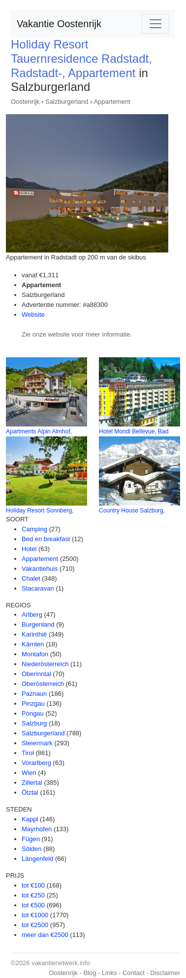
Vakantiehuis (40, 568)
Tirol (28, 753)
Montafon (35, 654)
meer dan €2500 (45, 934)
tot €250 (33, 895)
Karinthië (34, 634)
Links (109, 973)
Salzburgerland (66, 101)
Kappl (30, 819)
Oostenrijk (25, 101)
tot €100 (33, 885)
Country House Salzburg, (132, 510)
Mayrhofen (37, 829)
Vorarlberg (36, 762)
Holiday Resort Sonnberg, (39, 510)
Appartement (111, 101)
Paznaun (34, 693)
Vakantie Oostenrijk (59, 23)
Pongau (33, 713)
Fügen (31, 839)
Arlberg (32, 614)
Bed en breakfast (46, 539)
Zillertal (32, 782)
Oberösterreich (43, 683)
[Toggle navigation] (155, 24)
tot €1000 (35, 915)
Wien (29, 772)
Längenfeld (37, 858)
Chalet (31, 578)
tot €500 (33, 905)
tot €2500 (35, 925)
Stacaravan (38, 588)
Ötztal (30, 792)
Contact (134, 973)
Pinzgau (33, 703)
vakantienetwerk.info (60, 963)
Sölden (31, 848)
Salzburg (34, 723)
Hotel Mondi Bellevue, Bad (133, 431)
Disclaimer (165, 973)
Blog (89, 973)
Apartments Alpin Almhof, (39, 431)
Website (33, 314)
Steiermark (37, 743)
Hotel (29, 549)
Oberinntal (36, 674)
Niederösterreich (45, 664)
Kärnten (33, 644)
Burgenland (38, 624)
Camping (34, 529)
